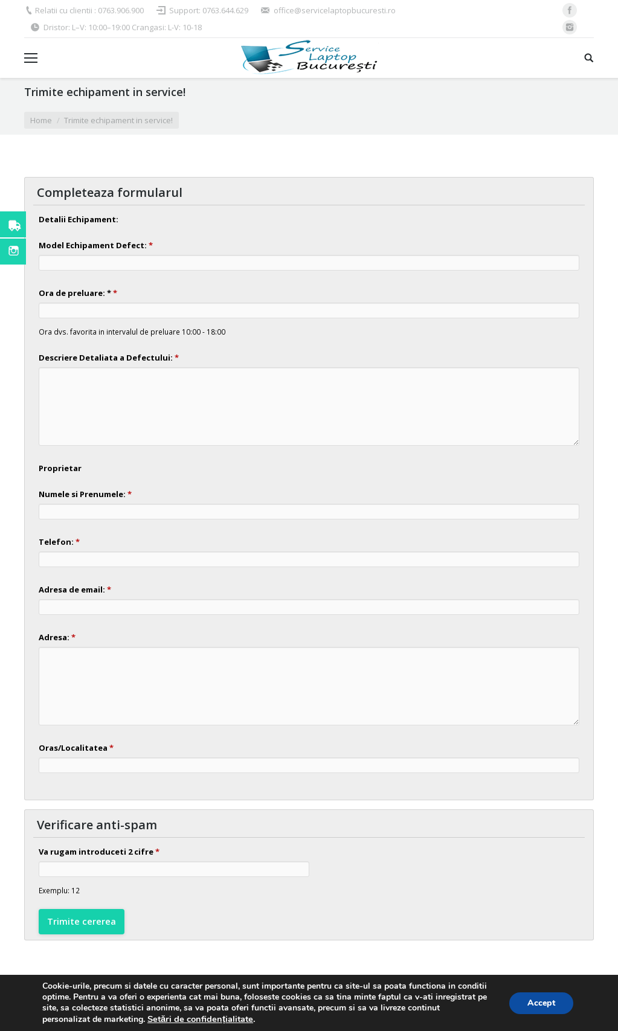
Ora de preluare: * (78, 292)
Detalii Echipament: (78, 219)
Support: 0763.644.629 (208, 10)
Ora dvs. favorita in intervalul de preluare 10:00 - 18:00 (132, 331)
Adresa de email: (75, 589)
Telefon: (59, 541)
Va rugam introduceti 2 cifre (99, 851)
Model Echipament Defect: (96, 245)
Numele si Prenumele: (85, 494)
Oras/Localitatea (76, 747)
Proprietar (60, 468)
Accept (541, 1003)
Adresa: (57, 637)
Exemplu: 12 (59, 890)
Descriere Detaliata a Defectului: (109, 357)
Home (41, 120)
